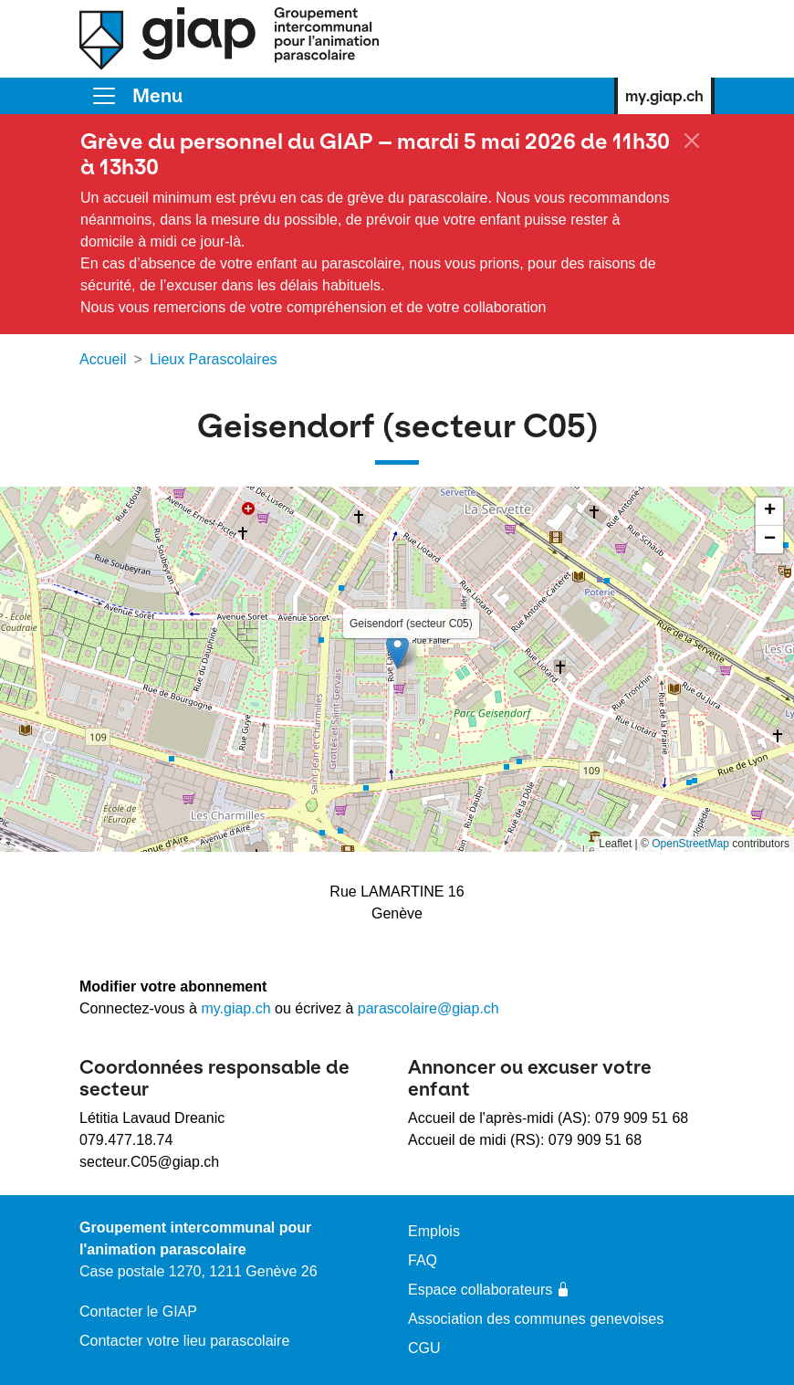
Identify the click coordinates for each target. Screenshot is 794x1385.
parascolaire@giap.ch (428, 1008)
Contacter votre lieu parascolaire (184, 1340)
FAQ (422, 1260)
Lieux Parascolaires (213, 359)
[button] (397, 650)
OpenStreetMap (690, 843)
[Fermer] (692, 140)
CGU (424, 1348)
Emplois (434, 1231)
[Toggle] (136, 96)
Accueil (103, 359)
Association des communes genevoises (535, 1319)
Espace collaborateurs (489, 1289)
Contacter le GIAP (138, 1311)
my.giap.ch (664, 96)
